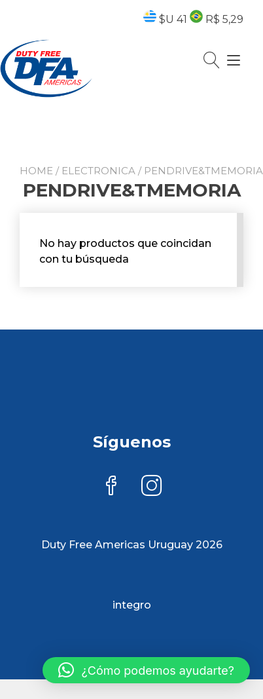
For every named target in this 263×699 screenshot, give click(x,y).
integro (132, 605)
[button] (146, 670)
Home (36, 170)
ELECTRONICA (98, 170)
